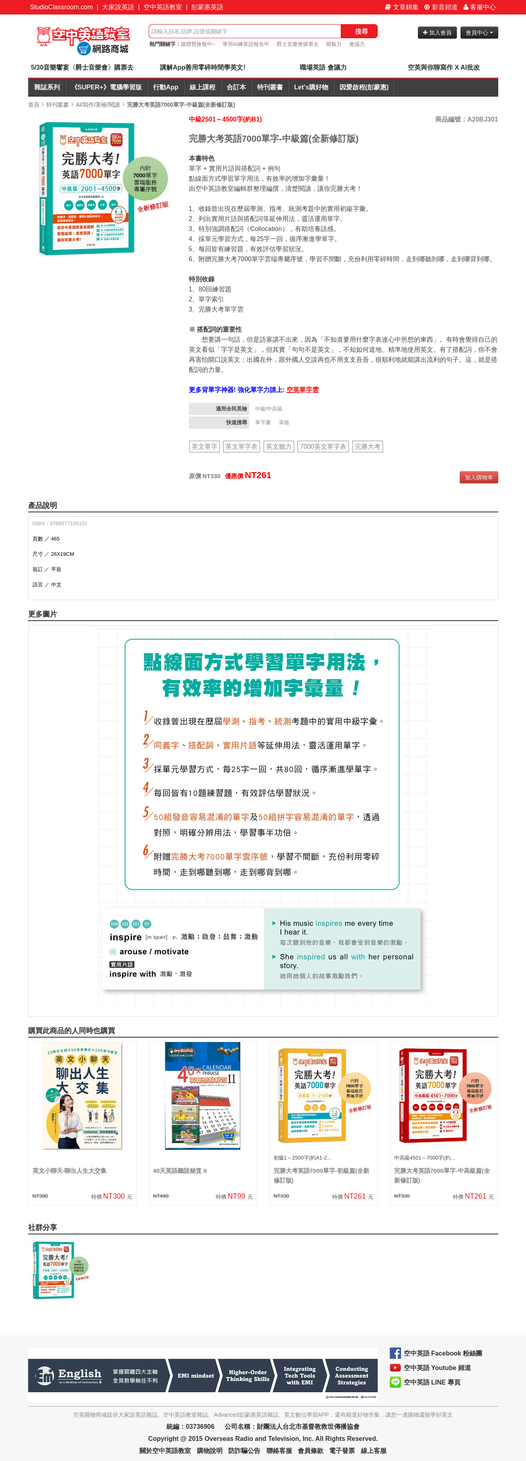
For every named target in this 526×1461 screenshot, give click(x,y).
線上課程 (202, 87)
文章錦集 (401, 7)
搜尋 (361, 31)
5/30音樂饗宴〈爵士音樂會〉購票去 (82, 67)
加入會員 (437, 32)
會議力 (357, 44)
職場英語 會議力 (323, 67)
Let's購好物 (311, 87)
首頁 (33, 104)
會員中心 (479, 32)
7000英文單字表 (323, 446)
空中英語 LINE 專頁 (432, 1382)
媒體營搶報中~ (198, 44)
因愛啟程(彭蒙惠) (364, 87)
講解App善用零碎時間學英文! (202, 67)
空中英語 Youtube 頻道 (437, 1367)
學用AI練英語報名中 (246, 44)
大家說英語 (118, 7)
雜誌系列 (47, 87)
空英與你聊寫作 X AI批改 (444, 67)
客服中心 (479, 7)
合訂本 (236, 87)
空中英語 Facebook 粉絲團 (443, 1353)
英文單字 (204, 446)
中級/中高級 (269, 409)
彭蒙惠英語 (207, 7)
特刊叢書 (270, 87)
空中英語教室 (162, 7)
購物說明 (210, 1450)
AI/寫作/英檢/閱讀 (98, 104)
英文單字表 (241, 446)
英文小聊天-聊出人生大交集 (70, 1170)
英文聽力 (279, 446)
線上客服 (374, 1450)
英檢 (285, 422)
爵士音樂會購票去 (298, 44)
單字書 (263, 422)
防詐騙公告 (244, 1450)
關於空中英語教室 (165, 1450)
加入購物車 (479, 477)
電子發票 (342, 1450)
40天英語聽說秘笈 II (180, 1170)
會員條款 (310, 1450)
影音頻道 (440, 7)
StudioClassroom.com (61, 7)
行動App (165, 87)
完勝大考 (368, 446)
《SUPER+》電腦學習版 (106, 87)
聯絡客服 (279, 1450)
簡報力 (334, 44)
